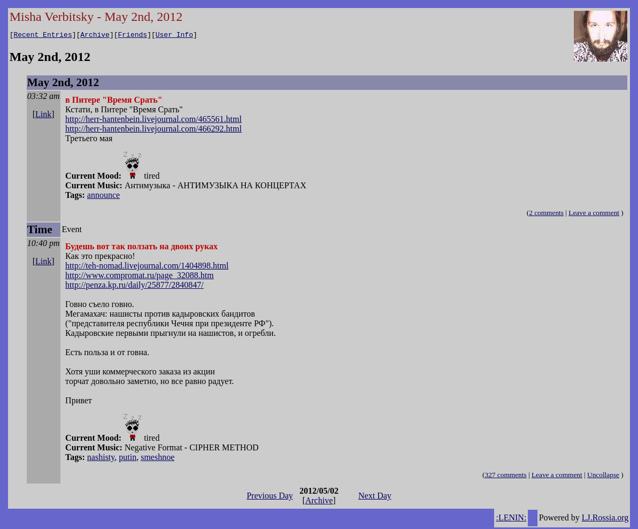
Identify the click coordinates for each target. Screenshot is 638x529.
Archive (95, 36)
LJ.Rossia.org (605, 519)
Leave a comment (593, 214)
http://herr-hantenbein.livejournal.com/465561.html (153, 120)
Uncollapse (603, 476)
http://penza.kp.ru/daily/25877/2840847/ (134, 286)
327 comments (506, 476)
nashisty (100, 458)
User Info (174, 36)
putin (127, 458)
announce (103, 196)
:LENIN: (511, 519)
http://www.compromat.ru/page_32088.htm (139, 276)
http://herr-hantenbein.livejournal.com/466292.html (153, 130)
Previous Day (270, 497)
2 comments (546, 214)
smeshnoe (157, 458)
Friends (133, 36)
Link (43, 115)
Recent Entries (42, 36)
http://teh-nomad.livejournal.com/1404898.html (146, 267)
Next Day (374, 497)
